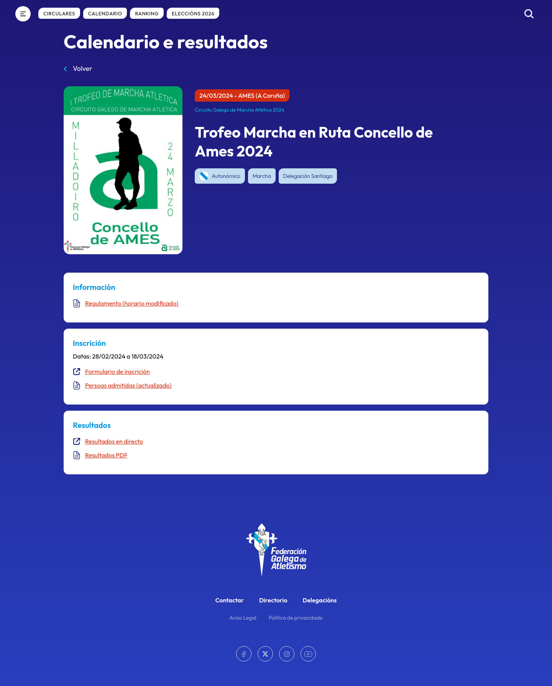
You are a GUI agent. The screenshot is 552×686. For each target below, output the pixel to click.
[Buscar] (529, 14)
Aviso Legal (243, 617)
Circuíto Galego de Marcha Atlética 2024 (239, 110)
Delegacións (320, 600)
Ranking (147, 13)
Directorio (273, 600)
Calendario (105, 13)
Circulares (59, 13)
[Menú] (23, 13)
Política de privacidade (296, 617)
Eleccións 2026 (193, 13)
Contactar (229, 600)
